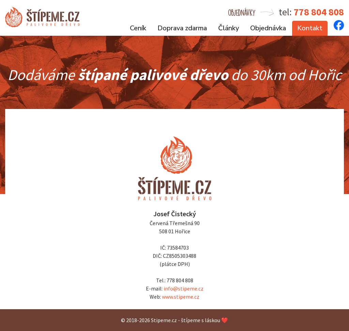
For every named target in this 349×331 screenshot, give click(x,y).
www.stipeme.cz (180, 296)
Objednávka (268, 28)
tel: (311, 12)
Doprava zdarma (182, 28)
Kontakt (309, 28)
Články (228, 28)
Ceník (138, 28)
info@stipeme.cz (183, 288)
